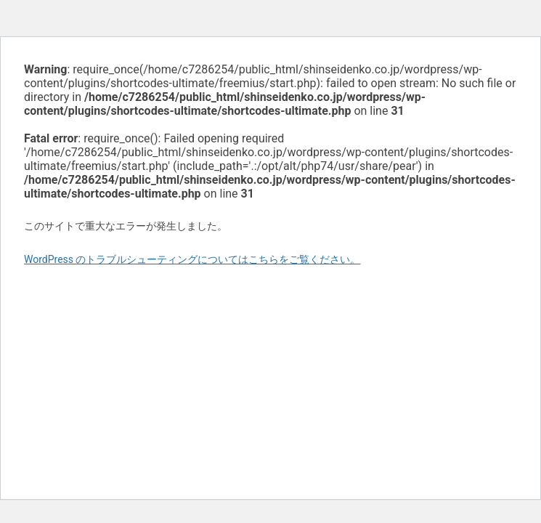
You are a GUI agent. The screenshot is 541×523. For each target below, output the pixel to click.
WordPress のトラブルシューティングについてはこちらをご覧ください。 (192, 259)
